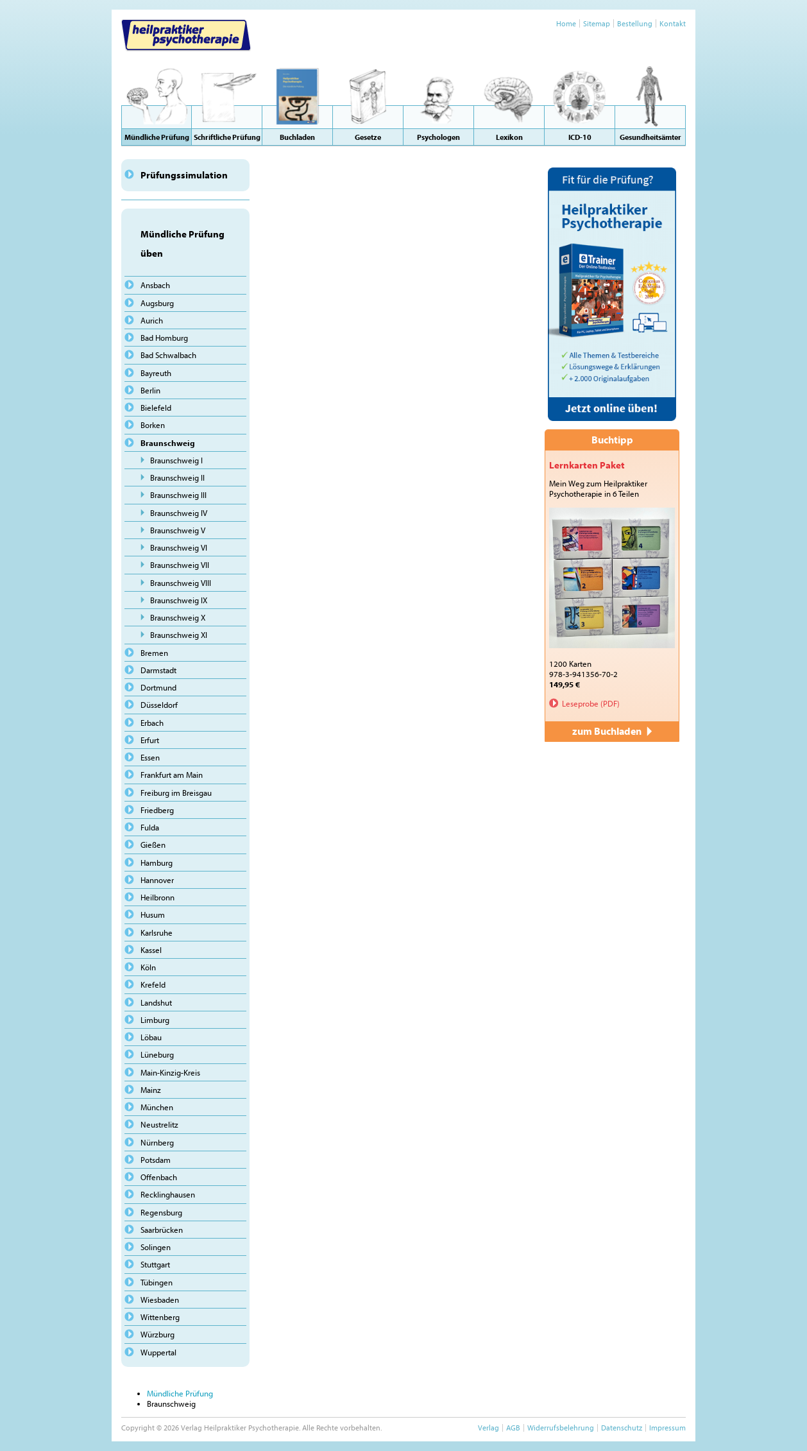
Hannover (157, 880)
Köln (148, 967)
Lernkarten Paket (587, 465)
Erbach (152, 722)
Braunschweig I (176, 460)
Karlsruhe (156, 932)
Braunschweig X (177, 617)
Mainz (150, 1090)
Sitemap (596, 23)
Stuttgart (155, 1264)
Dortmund (158, 687)
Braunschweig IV (178, 513)
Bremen (154, 653)
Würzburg (157, 1334)
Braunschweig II (177, 477)
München (156, 1107)
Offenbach (158, 1177)
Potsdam (155, 1160)
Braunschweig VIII (180, 583)
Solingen (155, 1247)
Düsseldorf (159, 705)
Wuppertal (158, 1352)
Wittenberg (160, 1317)
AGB (513, 1427)
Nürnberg (157, 1142)
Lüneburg (157, 1054)
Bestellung (634, 23)
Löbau (151, 1037)
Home (566, 23)
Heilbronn (157, 897)
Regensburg (161, 1212)
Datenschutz (621, 1427)
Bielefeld (155, 407)
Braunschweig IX (178, 600)
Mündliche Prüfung (180, 1393)
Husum (152, 914)
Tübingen (156, 1282)
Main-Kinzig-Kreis (170, 1072)
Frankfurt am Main (171, 774)
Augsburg (157, 303)
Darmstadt (158, 670)
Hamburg (156, 862)
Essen (150, 757)
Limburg (154, 1020)
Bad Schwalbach (168, 355)
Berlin (150, 390)
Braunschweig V (177, 530)
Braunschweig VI (178, 547)
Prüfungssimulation (184, 175)
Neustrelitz (159, 1124)
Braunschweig (167, 443)
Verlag (488, 1427)
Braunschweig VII (179, 565)
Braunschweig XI (178, 635)
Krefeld (153, 984)
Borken (152, 425)
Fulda (149, 827)
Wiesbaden (159, 1299)
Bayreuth (155, 373)
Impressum (667, 1427)
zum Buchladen (612, 731)
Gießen (153, 844)
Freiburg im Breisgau (176, 792)
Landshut (156, 1002)
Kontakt (672, 23)
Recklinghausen (167, 1194)
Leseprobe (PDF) (591, 703)
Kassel (151, 950)
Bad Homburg (164, 337)
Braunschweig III (178, 495)
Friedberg (157, 810)
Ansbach (155, 285)
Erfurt (149, 740)
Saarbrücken (161, 1229)
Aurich (151, 320)
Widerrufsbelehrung (560, 1427)
